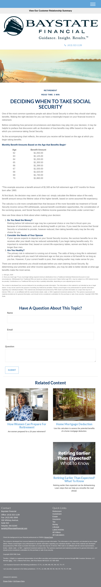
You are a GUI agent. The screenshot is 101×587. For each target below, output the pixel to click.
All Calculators (58, 535)
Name (10, 313)
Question (9, 346)
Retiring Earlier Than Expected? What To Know (74, 479)
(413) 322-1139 (73, 45)
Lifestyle (55, 527)
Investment (56, 514)
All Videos (56, 532)
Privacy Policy (7, 581)
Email (10, 330)
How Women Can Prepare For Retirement (26, 425)
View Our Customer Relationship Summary (50, 11)
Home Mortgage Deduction (74, 424)
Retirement (56, 511)
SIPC (10, 560)
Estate (55, 516)
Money (55, 524)
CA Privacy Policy (19, 581)
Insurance (56, 519)
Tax (53, 522)
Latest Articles (58, 530)
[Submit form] (12, 370)
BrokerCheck (49, 537)
